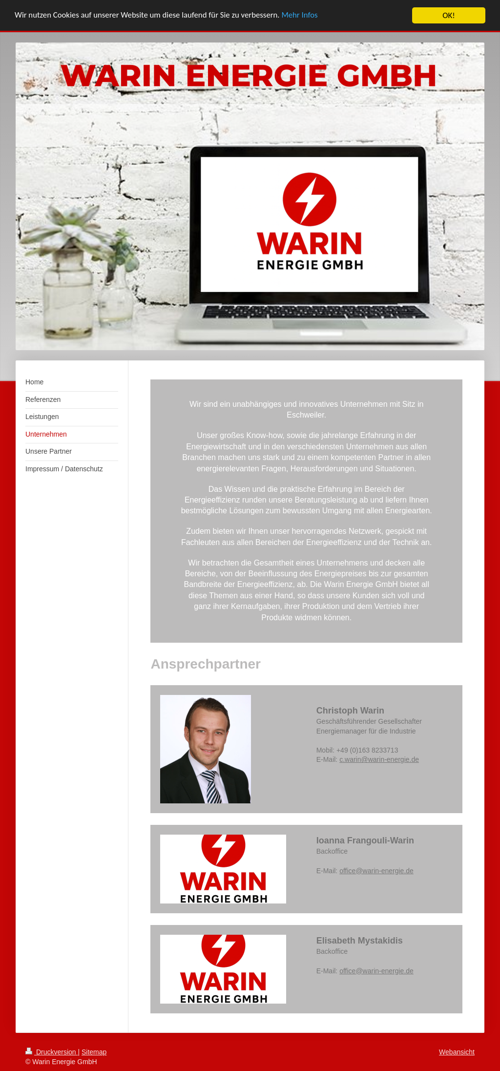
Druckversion (51, 1052)
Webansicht (457, 1052)
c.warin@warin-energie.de (379, 759)
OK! (448, 15)
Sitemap (94, 1052)
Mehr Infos (304, 16)
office (347, 871)
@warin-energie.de (384, 871)
